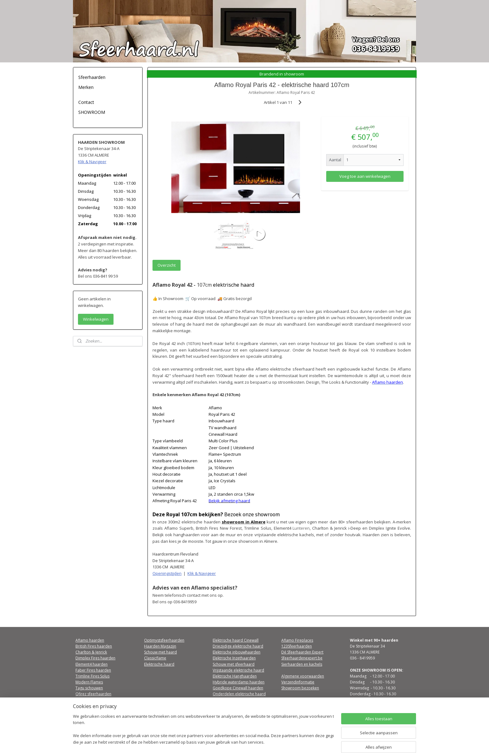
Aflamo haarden (89, 640)
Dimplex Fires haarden (95, 658)
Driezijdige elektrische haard (238, 646)
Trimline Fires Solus (92, 676)
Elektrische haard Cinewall (236, 640)
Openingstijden (167, 573)
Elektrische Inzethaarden (234, 658)
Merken (86, 87)
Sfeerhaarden (91, 77)
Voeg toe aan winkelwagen (364, 176)
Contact (86, 102)
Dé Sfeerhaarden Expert (302, 652)
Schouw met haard (160, 652)
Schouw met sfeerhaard (233, 664)
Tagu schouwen (89, 688)
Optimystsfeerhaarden (164, 640)
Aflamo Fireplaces (297, 640)
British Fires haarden (93, 646)
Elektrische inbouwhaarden (236, 652)
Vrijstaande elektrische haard (238, 670)
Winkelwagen (96, 319)
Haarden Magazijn (160, 646)
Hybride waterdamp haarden (238, 682)
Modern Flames (89, 682)
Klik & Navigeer (201, 573)
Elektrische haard (159, 664)
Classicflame (155, 658)
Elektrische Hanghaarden (235, 676)
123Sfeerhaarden (296, 646)
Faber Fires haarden (93, 670)
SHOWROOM (91, 112)
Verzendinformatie (297, 682)
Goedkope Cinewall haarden (238, 688)
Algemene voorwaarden (302, 676)
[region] (203, 730)
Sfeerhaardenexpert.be (301, 658)
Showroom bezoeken (300, 688)
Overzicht (166, 265)
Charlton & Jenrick (91, 652)
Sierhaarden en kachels (301, 664)
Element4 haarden (91, 664)
